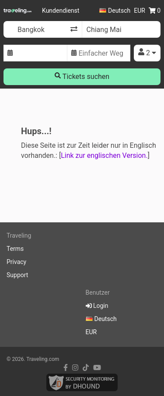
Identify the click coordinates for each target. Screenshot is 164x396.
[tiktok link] (86, 368)
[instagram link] (75, 368)
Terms (15, 248)
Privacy (16, 261)
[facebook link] (65, 368)
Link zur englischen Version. (104, 155)
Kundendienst (60, 10)
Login (97, 305)
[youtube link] (97, 368)
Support (17, 274)
